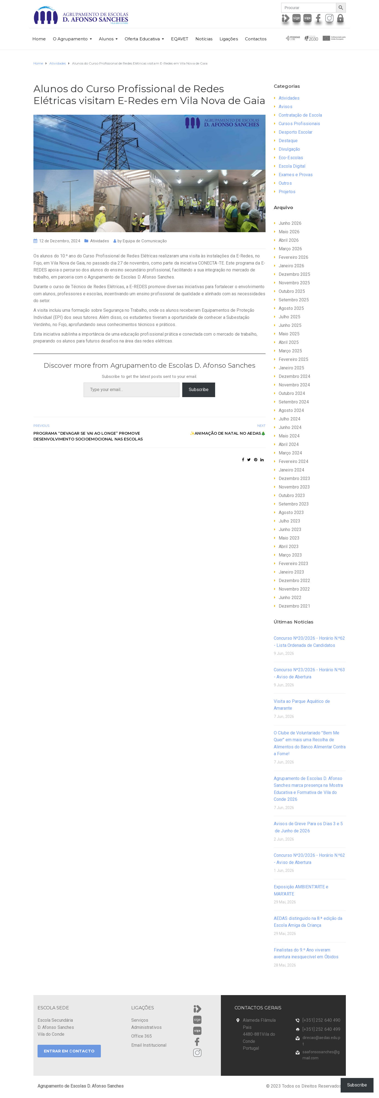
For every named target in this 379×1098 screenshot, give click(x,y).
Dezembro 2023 (294, 478)
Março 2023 (290, 555)
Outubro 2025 (292, 291)
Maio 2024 (289, 436)
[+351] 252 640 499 (322, 1029)
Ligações (229, 38)
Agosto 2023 (291, 512)
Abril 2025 (289, 342)
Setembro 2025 (294, 299)
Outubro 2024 (292, 393)
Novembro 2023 (294, 487)
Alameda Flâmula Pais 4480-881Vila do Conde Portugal (259, 1034)
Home (39, 38)
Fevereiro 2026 (293, 257)
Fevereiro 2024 (293, 461)
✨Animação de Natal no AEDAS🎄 (228, 433)
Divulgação (289, 149)
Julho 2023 (289, 521)
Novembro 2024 (294, 384)
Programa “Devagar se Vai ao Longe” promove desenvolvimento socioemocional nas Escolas (88, 436)
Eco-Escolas (291, 157)
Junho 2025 (290, 325)
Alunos (106, 38)
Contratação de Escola (300, 115)
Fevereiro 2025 (293, 359)
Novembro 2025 (294, 282)
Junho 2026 (290, 223)
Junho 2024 (290, 427)
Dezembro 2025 (294, 274)
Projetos (287, 191)
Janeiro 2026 (291, 265)
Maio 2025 (289, 333)
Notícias (203, 38)
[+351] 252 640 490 (322, 1020)
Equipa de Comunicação (145, 240)
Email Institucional (149, 1045)
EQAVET (179, 38)
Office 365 (141, 1036)
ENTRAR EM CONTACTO (69, 1051)
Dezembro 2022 (294, 580)
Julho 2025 (289, 316)
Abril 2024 (289, 444)
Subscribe (199, 389)
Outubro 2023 (292, 495)
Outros (285, 183)
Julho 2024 (289, 419)
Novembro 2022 (294, 589)
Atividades (99, 240)
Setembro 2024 (294, 402)
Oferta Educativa (142, 38)
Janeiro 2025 (291, 367)
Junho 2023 (290, 529)
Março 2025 (290, 350)
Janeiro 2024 (291, 470)
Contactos (256, 38)
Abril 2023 (289, 546)
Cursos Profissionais (299, 123)
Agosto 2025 (291, 308)
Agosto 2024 (291, 410)
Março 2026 (290, 248)
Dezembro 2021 (294, 606)
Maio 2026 (289, 231)
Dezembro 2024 (294, 376)
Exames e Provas (296, 174)
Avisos (285, 106)
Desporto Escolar (296, 132)
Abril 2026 (289, 240)
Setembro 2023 (294, 504)
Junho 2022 (290, 597)
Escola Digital (292, 166)
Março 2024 (290, 453)
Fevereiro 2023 (293, 563)
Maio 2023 (289, 538)
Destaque (288, 140)
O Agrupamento (70, 38)
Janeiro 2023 (291, 572)
